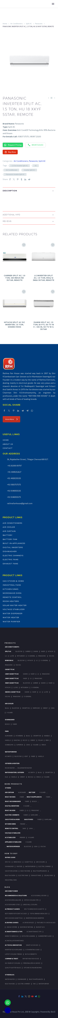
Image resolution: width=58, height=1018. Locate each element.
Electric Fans (10, 559)
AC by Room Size (28, 922)
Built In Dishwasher (13, 801)
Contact (8, 448)
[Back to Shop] (51, 98)
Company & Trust (11, 959)
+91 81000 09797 (14, 465)
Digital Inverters (13, 547)
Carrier (27, 651)
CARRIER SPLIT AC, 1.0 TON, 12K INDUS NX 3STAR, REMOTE (14, 277)
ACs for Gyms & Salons (13, 900)
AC (36, 166)
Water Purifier (11, 622)
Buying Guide (10, 857)
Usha (52, 708)
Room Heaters (11, 601)
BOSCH (34, 801)
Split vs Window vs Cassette (34, 909)
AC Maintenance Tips (34, 932)
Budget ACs (40, 927)
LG (27, 810)
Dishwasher (10, 551)
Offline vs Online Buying (33, 968)
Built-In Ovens (10, 875)
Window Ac (9, 660)
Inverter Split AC (29, 170)
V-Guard (10, 712)
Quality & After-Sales (13, 968)
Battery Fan (10, 539)
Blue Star (18, 756)
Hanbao (47, 736)
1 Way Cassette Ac (12, 674)
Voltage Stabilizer (14, 609)
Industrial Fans (12, 585)
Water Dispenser (12, 613)
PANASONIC (35, 810)
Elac (6, 777)
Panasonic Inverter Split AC (15, 174)
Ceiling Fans (48, 875)
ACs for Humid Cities (12, 904)
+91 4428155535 (14, 478)
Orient (45, 708)
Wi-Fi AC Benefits (31, 954)
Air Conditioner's (12, 647)
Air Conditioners (16, 23)
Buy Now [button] (10, 152)
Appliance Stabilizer (13, 842)
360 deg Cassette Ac (12, 692)
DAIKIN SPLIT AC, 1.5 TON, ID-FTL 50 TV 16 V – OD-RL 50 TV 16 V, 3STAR (43, 326)
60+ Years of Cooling (12, 963)
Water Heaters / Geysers (14, 772)
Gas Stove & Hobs (11, 871)
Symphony (36, 708)
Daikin (35, 651)
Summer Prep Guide (45, 936)
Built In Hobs (10, 797)
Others (8, 788)
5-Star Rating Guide (32, 950)
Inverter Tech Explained (13, 950)
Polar (40, 740)
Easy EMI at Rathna (26, 927)
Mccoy (25, 740)
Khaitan (17, 740)
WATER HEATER (10, 979)
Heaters (19, 866)
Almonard (9, 736)
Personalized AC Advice (31, 963)
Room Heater (9, 768)
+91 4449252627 (14, 472)
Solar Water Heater (15, 605)
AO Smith (8, 756)
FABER (33, 756)
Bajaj (7, 708)
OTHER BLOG (9, 975)
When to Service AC (12, 936)
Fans (7, 731)
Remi (47, 740)
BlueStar (18, 651)
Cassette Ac (9, 669)
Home (5, 23)
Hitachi (50, 651)
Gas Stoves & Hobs (13, 581)
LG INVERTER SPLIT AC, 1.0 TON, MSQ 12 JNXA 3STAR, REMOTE (43, 277)
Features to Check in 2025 (46, 922)
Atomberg (19, 736)
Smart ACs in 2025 (32, 945)
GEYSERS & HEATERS (12, 763)
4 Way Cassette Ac (12, 683)
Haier (43, 651)
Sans (24, 828)
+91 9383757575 (14, 484)
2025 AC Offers (12, 927)
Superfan (19, 745)
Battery (7, 535)
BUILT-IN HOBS (10, 984)
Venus (43, 745)
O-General (31, 656)
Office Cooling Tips (31, 900)
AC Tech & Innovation (13, 945)
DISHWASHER (22, 979)
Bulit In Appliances (40, 871)
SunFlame (34, 815)
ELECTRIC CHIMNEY (24, 984)
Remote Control (12, 597)
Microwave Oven (12, 593)
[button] (5, 199)
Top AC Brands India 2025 (39, 913)
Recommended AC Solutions (16, 895)
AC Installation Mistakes (14, 941)
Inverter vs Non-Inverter (35, 918)
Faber (15, 724)
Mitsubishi (21, 656)
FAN (34, 984)
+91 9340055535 (14, 490)
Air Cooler (9, 527)
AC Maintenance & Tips (13, 932)
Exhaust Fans (10, 564)
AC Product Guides (12, 909)
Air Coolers (40, 862)
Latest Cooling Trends (13, 954)
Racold (30, 777)
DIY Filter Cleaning (28, 936)
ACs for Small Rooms (38, 895)
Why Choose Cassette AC (14, 918)
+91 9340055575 (14, 497)
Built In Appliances (34, 797)
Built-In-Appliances (14, 543)
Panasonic (39, 23)
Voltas (51, 656)
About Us (8, 444)
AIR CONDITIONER (11, 891)
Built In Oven (10, 810)
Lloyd (12, 656)
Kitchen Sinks (10, 589)
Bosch (7, 724)
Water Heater (11, 617)
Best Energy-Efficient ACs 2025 (16, 913)
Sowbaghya (9, 745)
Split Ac (8, 651)
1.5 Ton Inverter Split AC (20, 166)
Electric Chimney (44, 866)
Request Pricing (13, 145)
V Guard (36, 745)
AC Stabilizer (10, 837)
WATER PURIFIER (44, 984)
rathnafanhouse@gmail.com (19, 503)
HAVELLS (41, 756)
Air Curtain (9, 531)
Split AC (29, 23)
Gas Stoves (28, 819)
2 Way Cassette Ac (12, 678)
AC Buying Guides (11, 922)
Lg (6, 656)
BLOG (7, 887)
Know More (11, 419)
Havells (8, 740)
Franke (22, 824)
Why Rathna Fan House (31, 959)
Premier (22, 837)
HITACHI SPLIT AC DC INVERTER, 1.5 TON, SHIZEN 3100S (14, 324)
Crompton (26, 708)
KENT (26, 756)
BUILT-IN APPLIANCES (36, 979)
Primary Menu (53, 4)
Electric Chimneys (13, 555)
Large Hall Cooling (30, 904)
